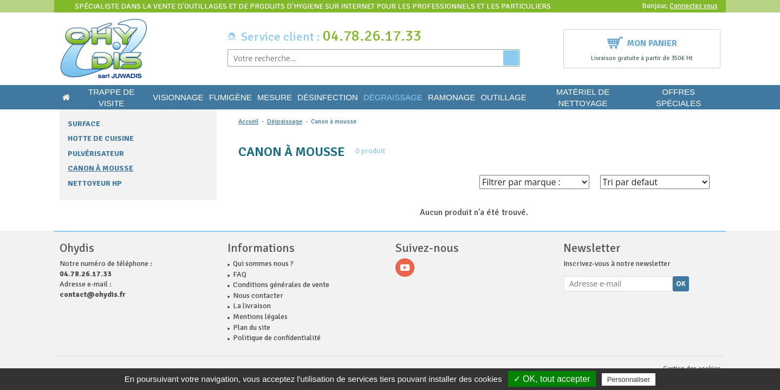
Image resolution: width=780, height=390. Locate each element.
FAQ (239, 274)
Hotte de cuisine (101, 138)
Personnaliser (629, 379)
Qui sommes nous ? (263, 263)
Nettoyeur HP (95, 183)
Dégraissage (392, 97)
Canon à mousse (100, 168)
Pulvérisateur (96, 153)
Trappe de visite (111, 97)
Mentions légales (260, 316)
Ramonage (452, 97)
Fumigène (230, 97)
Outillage (503, 97)
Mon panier (642, 42)
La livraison (252, 305)
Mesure (274, 97)
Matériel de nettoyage (582, 97)
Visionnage (178, 97)
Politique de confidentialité (277, 337)
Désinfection (327, 97)
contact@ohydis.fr (93, 294)
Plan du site (251, 327)
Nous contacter (258, 295)
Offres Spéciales (678, 97)
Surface (84, 123)
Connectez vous (694, 6)
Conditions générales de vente (281, 284)
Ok (681, 283)
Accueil (248, 122)
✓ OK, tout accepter (552, 379)
